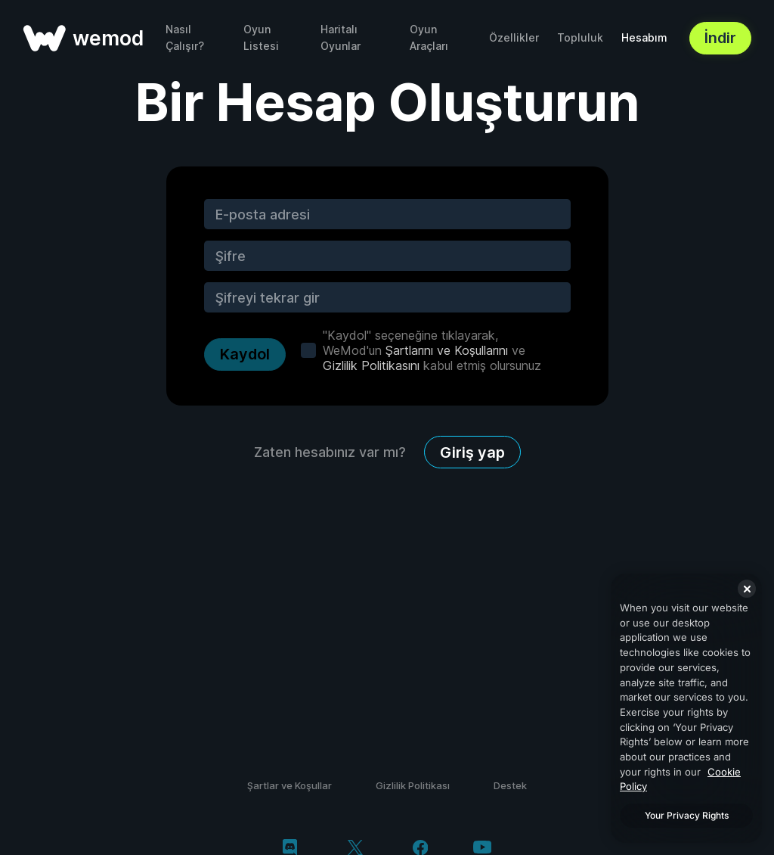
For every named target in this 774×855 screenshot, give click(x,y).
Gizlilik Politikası (413, 785)
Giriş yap (472, 452)
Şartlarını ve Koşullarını (446, 350)
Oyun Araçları (429, 37)
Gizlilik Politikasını (371, 365)
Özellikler (514, 37)
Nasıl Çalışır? (185, 37)
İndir (720, 38)
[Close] (747, 589)
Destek (510, 785)
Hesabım (644, 37)
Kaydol (245, 354)
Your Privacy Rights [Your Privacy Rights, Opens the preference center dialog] (687, 815)
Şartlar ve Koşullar (289, 785)
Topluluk (580, 37)
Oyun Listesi (261, 37)
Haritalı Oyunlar (340, 37)
